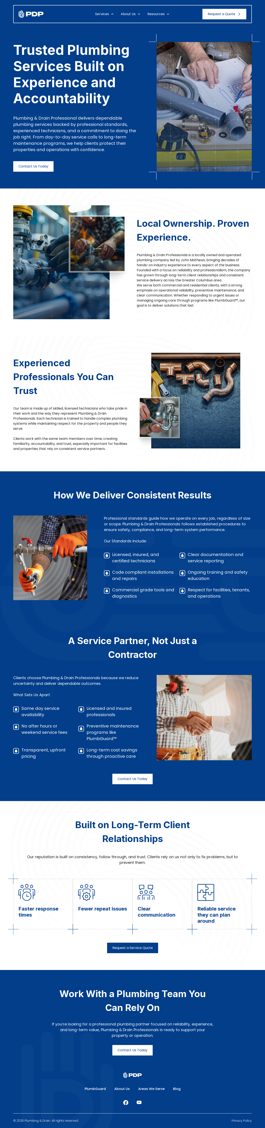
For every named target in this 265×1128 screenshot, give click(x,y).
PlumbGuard (95, 1088)
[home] (42, 14)
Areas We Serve (151, 1088)
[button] (104, 14)
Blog (177, 1088)
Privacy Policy (242, 1121)
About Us (122, 1088)
